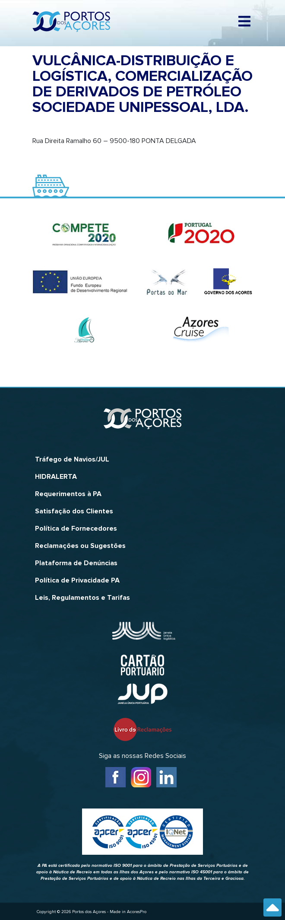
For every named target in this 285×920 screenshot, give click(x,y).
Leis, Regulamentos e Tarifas (82, 597)
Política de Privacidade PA (77, 580)
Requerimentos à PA (68, 494)
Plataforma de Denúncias (76, 563)
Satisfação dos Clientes (74, 511)
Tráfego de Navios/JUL (72, 459)
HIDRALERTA (56, 476)
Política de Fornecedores (76, 528)
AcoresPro (136, 911)
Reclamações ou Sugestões (80, 545)
